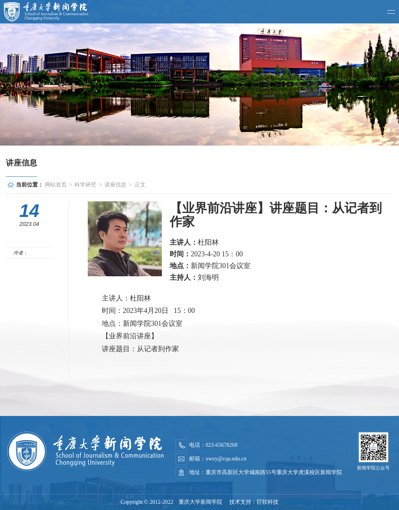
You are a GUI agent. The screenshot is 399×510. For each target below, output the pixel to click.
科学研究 (85, 185)
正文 (140, 185)
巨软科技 (267, 502)
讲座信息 (115, 185)
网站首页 (56, 185)
